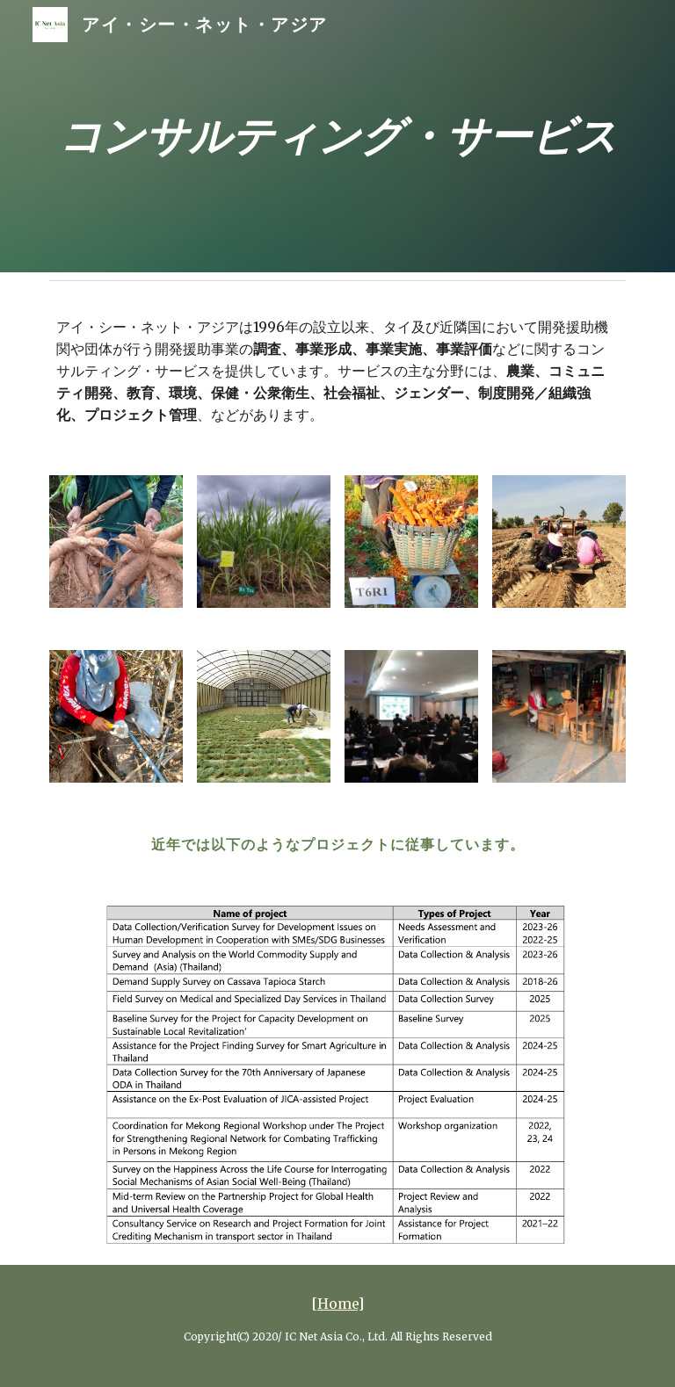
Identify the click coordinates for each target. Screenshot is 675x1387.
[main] (337, 137)
